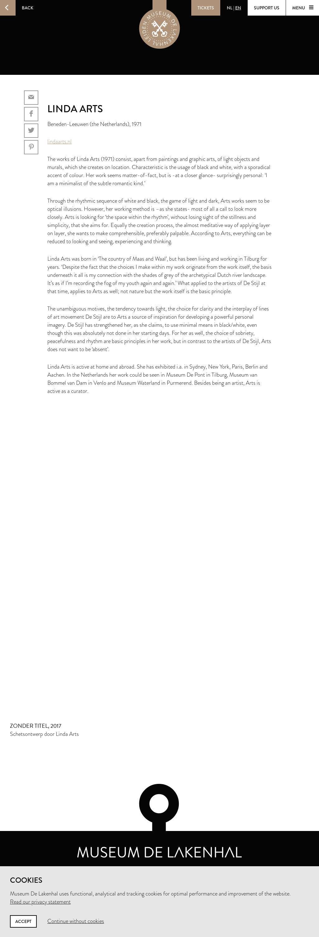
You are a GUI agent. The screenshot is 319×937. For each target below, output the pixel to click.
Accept (23, 921)
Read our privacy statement (40, 902)
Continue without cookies (75, 921)
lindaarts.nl (59, 142)
